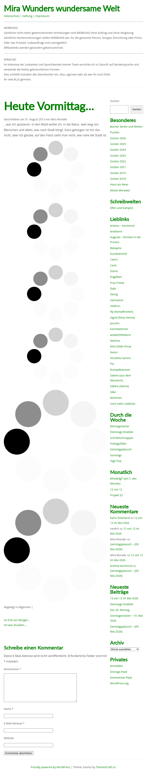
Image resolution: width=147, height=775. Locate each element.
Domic (114, 271)
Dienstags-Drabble (121, 432)
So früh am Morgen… (17, 620)
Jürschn (114, 323)
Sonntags (116, 455)
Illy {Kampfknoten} (121, 311)
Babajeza (115, 248)
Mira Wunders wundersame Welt (62, 8)
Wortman (116, 398)
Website (9, 738)
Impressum (42, 16)
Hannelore (116, 300)
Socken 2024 (118, 149)
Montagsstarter (119, 426)
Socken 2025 (118, 144)
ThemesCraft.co (105, 767)
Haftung (27, 16)
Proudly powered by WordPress (50, 767)
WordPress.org (119, 683)
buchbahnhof (118, 254)
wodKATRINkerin (120, 335)
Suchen (114, 101)
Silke (113, 392)
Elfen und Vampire (121, 208)
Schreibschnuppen (121, 438)
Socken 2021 (118, 167)
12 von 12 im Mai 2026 (124, 598)
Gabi (113, 288)
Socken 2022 (118, 161)
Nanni (114, 352)
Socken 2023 (118, 155)
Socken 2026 (118, 138)
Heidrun (115, 306)
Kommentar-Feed (121, 677)
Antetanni (116, 231)
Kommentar (12, 669)
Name (9, 709)
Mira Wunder (59, 119)
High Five (115, 461)
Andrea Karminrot (121, 566)
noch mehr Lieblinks (122, 403)
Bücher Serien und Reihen (126, 126)
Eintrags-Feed (118, 672)
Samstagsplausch (121, 449)
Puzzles (114, 132)
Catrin (114, 259)
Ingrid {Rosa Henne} (122, 317)
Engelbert (116, 277)
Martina (115, 340)
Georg (114, 294)
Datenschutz (11, 16)
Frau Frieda (117, 283)
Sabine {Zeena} (119, 386)
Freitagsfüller (118, 443)
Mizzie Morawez (120, 190)
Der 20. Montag (119, 610)
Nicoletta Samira (120, 358)
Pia (112, 364)
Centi (113, 265)
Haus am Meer (119, 184)
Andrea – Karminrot (122, 225)
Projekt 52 (116, 495)
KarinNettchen (119, 329)
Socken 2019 (118, 173)
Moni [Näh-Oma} (120, 346)
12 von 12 (116, 489)
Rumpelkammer (120, 369)
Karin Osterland (120, 518)
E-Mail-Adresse (14, 723)
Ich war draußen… (15, 625)
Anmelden (116, 666)
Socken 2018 (118, 178)
